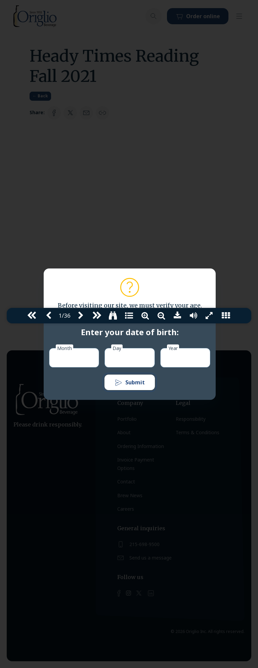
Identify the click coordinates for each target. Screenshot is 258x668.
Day (117, 348)
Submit (130, 383)
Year (173, 348)
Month (64, 348)
